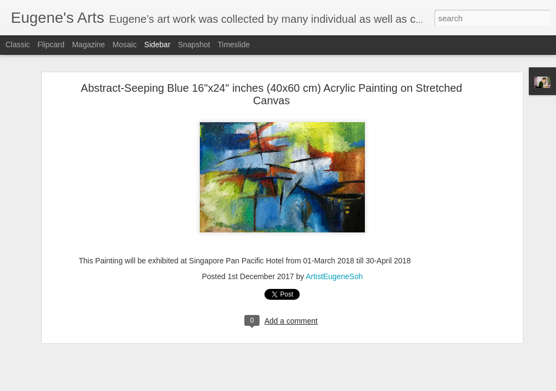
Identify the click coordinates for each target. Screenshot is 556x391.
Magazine (88, 44)
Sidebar (157, 44)
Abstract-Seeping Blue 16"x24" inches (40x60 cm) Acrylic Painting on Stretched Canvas (271, 89)
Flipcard (51, 44)
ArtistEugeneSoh (334, 271)
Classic (17, 44)
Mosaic (124, 44)
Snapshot (194, 44)
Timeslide (234, 44)
